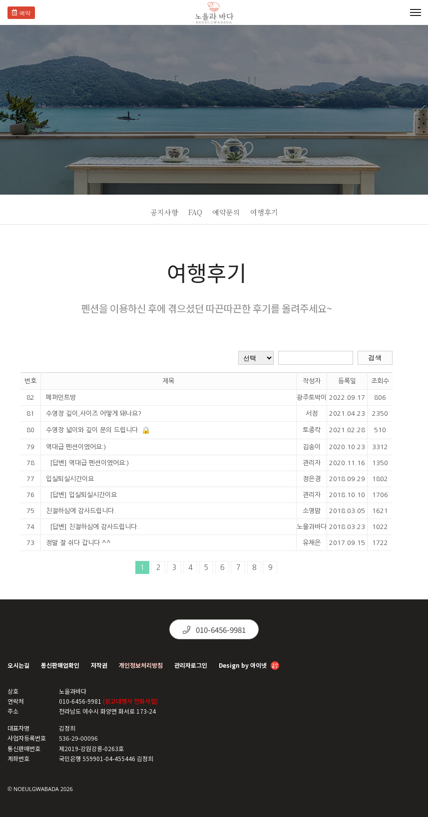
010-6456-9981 (214, 629)
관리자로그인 (190, 665)
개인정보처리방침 (141, 665)
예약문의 (226, 212)
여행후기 (264, 212)
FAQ (195, 212)
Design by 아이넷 (249, 666)
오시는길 (18, 665)
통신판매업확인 (60, 665)
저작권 (99, 665)
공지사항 (164, 212)
